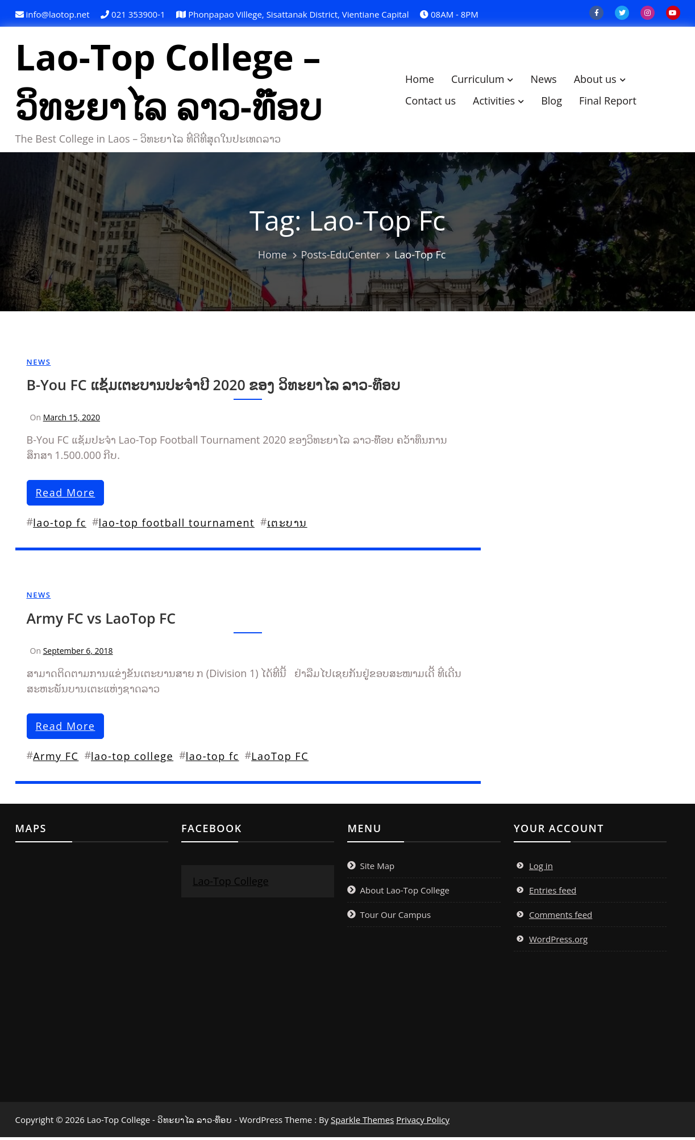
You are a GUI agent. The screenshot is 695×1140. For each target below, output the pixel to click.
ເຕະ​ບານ (287, 525)
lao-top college (132, 759)
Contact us (436, 101)
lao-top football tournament (177, 525)
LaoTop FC (280, 759)
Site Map (377, 868)
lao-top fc (59, 525)
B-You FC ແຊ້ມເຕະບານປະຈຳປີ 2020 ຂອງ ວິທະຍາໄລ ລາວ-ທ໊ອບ (214, 387)
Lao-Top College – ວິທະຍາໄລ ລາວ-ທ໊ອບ (174, 82)
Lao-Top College (231, 884)
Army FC (55, 759)
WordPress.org (558, 941)
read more (65, 495)
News (549, 80)
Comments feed (560, 917)
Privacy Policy (423, 1122)
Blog (557, 101)
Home (425, 80)
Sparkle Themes (362, 1122)
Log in (541, 868)
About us (601, 80)
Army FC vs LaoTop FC (101, 620)
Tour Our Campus (395, 917)
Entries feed (552, 893)
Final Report (613, 101)
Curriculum (483, 80)
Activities (499, 101)
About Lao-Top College (405, 893)
